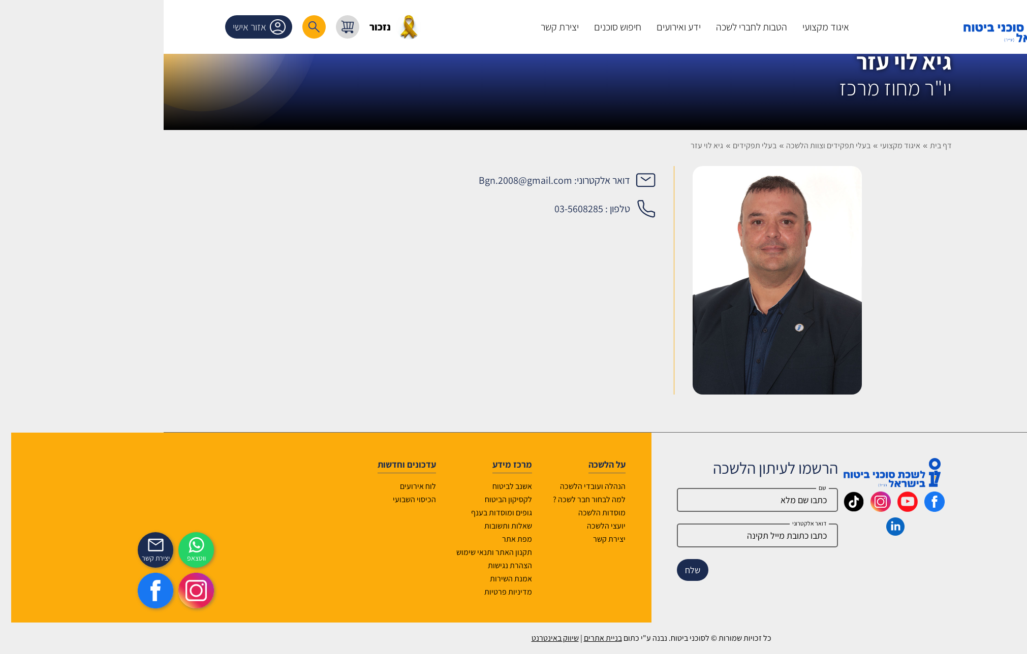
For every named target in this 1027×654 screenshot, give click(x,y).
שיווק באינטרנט (417, 638)
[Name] (620, 500)
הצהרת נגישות (372, 565)
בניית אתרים (465, 638)
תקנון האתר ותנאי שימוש (356, 552)
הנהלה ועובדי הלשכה (455, 486)
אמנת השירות (373, 578)
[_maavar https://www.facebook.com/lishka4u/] (797, 508)
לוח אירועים (280, 486)
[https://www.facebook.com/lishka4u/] (18, 590)
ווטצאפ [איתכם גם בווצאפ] (58, 558)
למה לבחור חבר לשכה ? (451, 499)
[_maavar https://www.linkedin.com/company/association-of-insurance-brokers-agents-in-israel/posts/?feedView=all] (758, 532)
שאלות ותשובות (370, 525)
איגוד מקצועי (762, 145)
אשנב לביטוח (374, 486)
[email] (620, 535)
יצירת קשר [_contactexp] (18, 558)
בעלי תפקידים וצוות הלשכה (690, 145)
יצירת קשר (471, 539)
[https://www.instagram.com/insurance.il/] (58, 590)
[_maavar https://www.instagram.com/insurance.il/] (743, 508)
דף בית (803, 145)
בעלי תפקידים (617, 145)
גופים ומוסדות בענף (363, 512)
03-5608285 (441, 208)
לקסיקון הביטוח (370, 499)
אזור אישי (123, 27)
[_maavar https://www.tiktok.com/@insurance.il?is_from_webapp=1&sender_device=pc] (716, 508)
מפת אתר (379, 539)
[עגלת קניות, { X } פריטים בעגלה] (210, 27)
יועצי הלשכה (468, 525)
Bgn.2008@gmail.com (387, 180)
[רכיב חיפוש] (176, 27)
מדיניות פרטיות (370, 591)
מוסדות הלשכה (464, 512)
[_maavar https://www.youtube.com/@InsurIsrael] (770, 508)
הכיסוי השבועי (276, 499)
